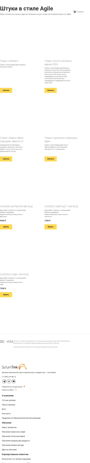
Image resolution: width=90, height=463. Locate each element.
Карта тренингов (9, 427)
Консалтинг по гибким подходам (16, 459)
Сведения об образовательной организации (21, 418)
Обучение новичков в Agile (13, 432)
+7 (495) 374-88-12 (9, 377)
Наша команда (8, 405)
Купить (6, 227)
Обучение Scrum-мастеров (13, 436)
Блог (4, 409)
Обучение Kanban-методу (13, 445)
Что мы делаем (8, 400)
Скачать (6, 90)
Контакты (6, 413)
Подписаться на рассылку (13, 386)
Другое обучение (9, 449)
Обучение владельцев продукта (16, 441)
